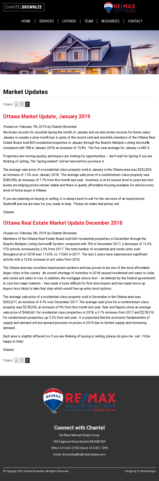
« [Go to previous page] (16, 104)
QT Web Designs (146, 471)
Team (88, 21)
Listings (69, 21)
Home (26, 21)
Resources (110, 21)
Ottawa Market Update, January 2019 (46, 117)
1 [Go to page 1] (22, 104)
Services (46, 21)
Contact (135, 21)
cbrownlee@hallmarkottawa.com (83, 454)
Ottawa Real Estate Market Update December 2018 (62, 223)
